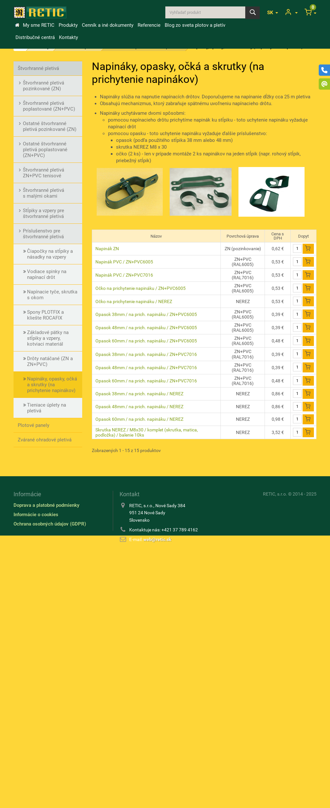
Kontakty (68, 37)
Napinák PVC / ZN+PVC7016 (124, 275)
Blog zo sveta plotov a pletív (195, 25)
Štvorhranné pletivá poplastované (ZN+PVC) (49, 106)
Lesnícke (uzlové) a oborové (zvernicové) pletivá (48, 506)
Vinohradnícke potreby (42, 538)
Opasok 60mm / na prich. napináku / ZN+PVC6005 (146, 340)
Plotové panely (33, 425)
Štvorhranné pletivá (38, 68)
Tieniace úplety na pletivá (46, 408)
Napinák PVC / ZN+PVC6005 (124, 261)
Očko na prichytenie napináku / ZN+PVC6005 (140, 288)
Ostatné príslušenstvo (41, 698)
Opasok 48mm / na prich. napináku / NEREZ (139, 406)
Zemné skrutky (34, 611)
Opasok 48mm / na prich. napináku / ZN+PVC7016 (146, 367)
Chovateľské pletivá (39, 640)
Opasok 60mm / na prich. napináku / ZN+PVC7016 (146, 380)
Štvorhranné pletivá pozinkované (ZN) (43, 86)
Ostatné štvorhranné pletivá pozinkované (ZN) (49, 126)
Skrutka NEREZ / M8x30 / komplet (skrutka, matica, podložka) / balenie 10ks (146, 432)
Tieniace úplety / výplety (44, 669)
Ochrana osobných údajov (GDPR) (50, 779)
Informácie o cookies (36, 769)
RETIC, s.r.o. (275, 748)
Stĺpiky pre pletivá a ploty (45, 469)
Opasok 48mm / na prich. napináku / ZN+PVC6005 (146, 327)
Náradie (26, 683)
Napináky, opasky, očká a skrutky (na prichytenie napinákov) (52, 384)
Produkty (68, 25)
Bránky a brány (33, 553)
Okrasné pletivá (34, 454)
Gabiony (26, 524)
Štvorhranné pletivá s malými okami (43, 193)
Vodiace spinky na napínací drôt (46, 274)
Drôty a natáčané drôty (42, 567)
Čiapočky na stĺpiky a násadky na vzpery (50, 254)
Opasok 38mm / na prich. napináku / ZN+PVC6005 (146, 314)
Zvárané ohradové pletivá (45, 440)
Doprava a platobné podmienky (47, 760)
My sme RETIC (38, 25)
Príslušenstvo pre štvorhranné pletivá (43, 234)
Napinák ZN (107, 248)
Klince (24, 596)
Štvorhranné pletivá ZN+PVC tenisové (43, 173)
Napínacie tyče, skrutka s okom (52, 295)
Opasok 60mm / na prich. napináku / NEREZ (139, 419)
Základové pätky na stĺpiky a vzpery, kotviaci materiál (48, 338)
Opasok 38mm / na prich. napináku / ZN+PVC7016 (146, 354)
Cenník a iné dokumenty (107, 25)
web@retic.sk (157, 794)
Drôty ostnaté (32, 582)
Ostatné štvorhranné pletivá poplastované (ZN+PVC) (45, 149)
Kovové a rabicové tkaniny (46, 654)
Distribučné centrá (35, 37)
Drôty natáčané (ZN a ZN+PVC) (50, 361)
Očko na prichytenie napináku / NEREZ (133, 301)
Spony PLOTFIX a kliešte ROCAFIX (45, 315)
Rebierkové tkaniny (38, 625)
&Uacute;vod (17, 25)
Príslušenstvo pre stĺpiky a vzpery (46, 486)
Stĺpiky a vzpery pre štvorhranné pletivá (43, 213)
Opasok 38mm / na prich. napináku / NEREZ (139, 393)
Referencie (149, 25)
